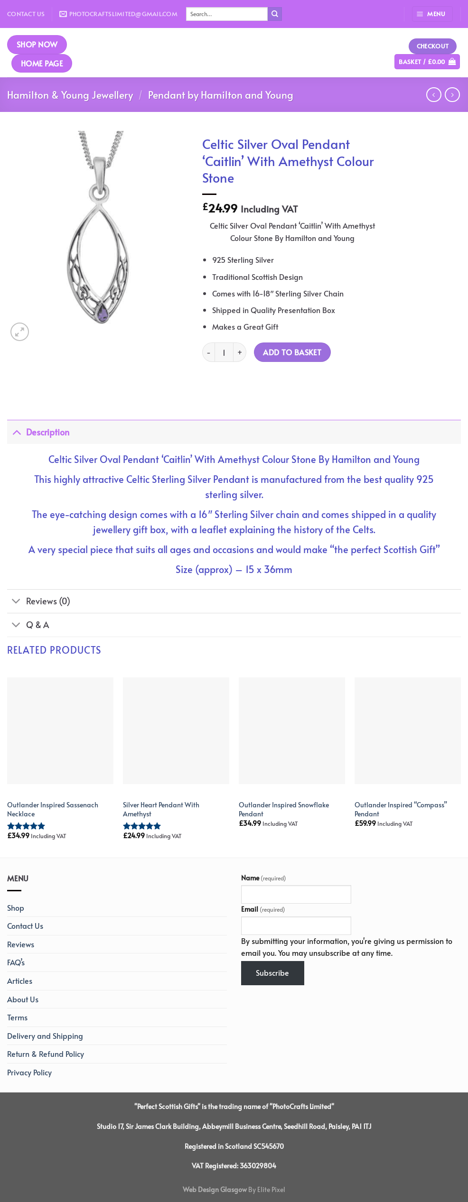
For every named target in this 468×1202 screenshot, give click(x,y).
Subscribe (272, 972)
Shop (15, 907)
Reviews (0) (38, 602)
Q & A (28, 626)
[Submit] (275, 14)
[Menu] (432, 14)
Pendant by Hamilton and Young (220, 95)
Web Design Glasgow (215, 1189)
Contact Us (26, 13)
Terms (17, 1017)
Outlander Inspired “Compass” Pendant (401, 809)
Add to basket (292, 352)
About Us (22, 999)
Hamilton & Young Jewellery (70, 95)
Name (263, 877)
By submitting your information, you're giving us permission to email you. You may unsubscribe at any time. (346, 946)
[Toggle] (16, 432)
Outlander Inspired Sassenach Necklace (52, 809)
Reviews (20, 944)
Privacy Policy (29, 1072)
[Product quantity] (224, 351)
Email (263, 909)
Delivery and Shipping (45, 1035)
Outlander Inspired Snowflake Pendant (284, 809)
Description (38, 432)
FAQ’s (16, 962)
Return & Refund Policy (45, 1053)
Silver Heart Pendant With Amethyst (161, 809)
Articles (19, 980)
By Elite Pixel (266, 1189)
